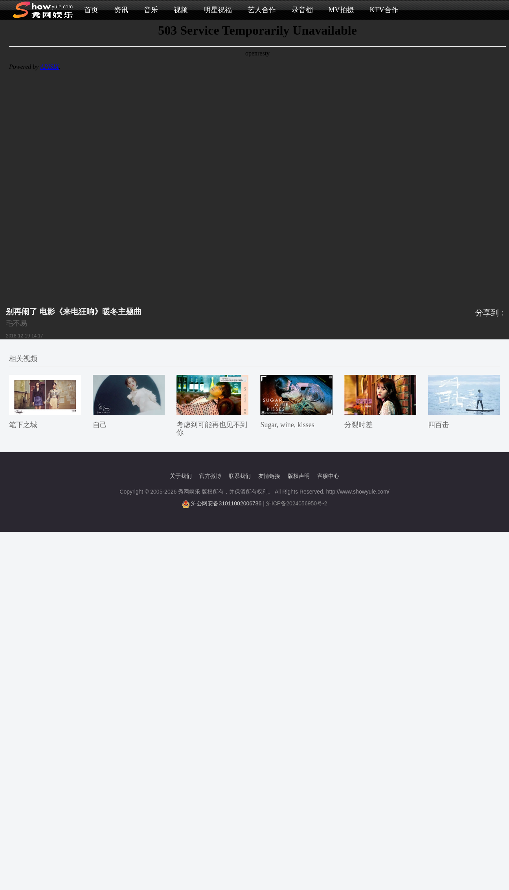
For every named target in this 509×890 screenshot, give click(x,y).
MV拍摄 (341, 10)
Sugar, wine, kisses (287, 425)
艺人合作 (262, 10)
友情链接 (269, 476)
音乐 (151, 10)
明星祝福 (218, 10)
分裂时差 (358, 425)
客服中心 (328, 476)
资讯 (121, 10)
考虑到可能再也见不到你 (211, 429)
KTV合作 (384, 10)
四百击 (438, 425)
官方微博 (210, 476)
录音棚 (302, 10)
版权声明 (299, 476)
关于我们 (181, 476)
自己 (100, 425)
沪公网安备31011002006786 (226, 503)
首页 (91, 10)
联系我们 (240, 476)
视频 (181, 10)
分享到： (491, 313)
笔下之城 (23, 425)
